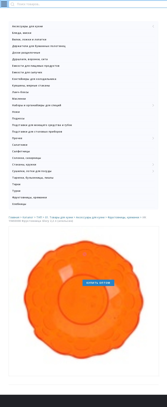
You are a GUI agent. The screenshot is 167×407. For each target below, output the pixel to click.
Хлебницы (19, 204)
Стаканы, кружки (83, 164)
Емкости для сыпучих (27, 72)
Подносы (18, 118)
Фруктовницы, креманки (29, 197)
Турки (16, 190)
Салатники (19, 144)
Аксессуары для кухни (83, 26)
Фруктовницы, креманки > (125, 217)
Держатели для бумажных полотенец (39, 46)
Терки (16, 184)
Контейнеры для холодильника (34, 79)
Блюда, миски (21, 33)
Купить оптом (98, 282)
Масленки (19, 98)
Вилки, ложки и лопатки (29, 39)
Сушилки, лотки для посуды (83, 171)
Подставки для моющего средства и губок (42, 125)
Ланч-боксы (20, 92)
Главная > (16, 217)
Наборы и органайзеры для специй (83, 105)
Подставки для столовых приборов (37, 131)
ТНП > (40, 217)
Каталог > (29, 217)
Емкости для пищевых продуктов (35, 65)
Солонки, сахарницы (26, 158)
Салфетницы (21, 151)
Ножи (16, 111)
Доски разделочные (26, 52)
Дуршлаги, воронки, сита (30, 59)
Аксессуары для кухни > (92, 217)
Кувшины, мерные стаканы (31, 85)
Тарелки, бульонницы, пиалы (33, 177)
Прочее (83, 138)
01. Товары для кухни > (60, 217)
